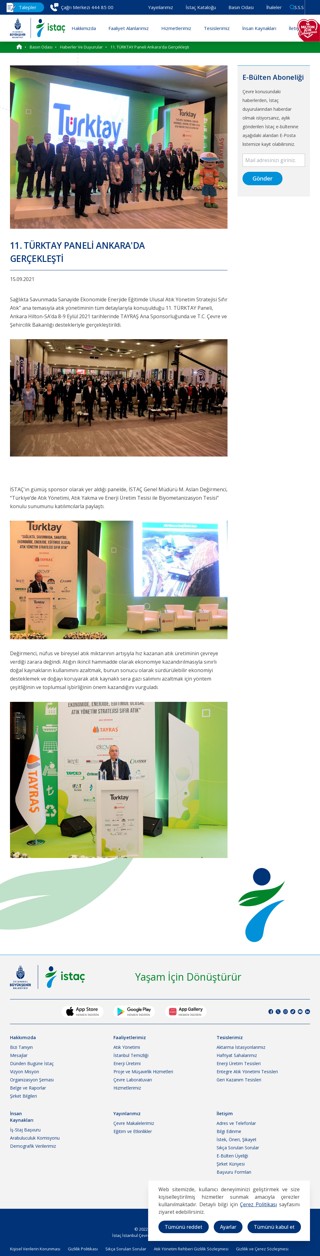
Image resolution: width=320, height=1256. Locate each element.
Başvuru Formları (234, 1172)
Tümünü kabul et (274, 1226)
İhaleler (274, 7)
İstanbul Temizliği (130, 1055)
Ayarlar (228, 1226)
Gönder (262, 178)
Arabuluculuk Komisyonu (35, 1138)
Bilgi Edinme (229, 1131)
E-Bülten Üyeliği (232, 1156)
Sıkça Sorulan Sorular (238, 1148)
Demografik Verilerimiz (33, 1146)
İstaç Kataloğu (201, 7)
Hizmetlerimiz (176, 28)
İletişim (296, 28)
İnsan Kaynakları (259, 28)
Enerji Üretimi (127, 1063)
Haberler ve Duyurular (81, 47)
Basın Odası (241, 7)
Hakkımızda (84, 28)
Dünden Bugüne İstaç (32, 1063)
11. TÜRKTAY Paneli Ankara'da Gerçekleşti (149, 47)
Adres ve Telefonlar (236, 1123)
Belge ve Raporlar (28, 1088)
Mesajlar (19, 1055)
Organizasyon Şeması (32, 1080)
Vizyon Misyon (24, 1072)
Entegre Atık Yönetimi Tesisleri (247, 1072)
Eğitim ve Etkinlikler (132, 1131)
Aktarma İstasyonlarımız (241, 1047)
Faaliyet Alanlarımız (128, 28)
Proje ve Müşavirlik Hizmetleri (143, 1072)
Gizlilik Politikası (83, 1249)
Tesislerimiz (217, 28)
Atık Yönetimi (126, 1047)
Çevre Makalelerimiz (133, 1123)
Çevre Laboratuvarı (132, 1080)
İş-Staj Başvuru (25, 1130)
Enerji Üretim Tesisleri (239, 1063)
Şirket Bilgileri (23, 1096)
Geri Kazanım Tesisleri (239, 1080)
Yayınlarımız (160, 7)
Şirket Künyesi (231, 1164)
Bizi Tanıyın (21, 1047)
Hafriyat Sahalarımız (237, 1055)
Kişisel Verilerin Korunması (35, 1249)
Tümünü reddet (183, 1226)
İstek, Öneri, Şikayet (237, 1139)
